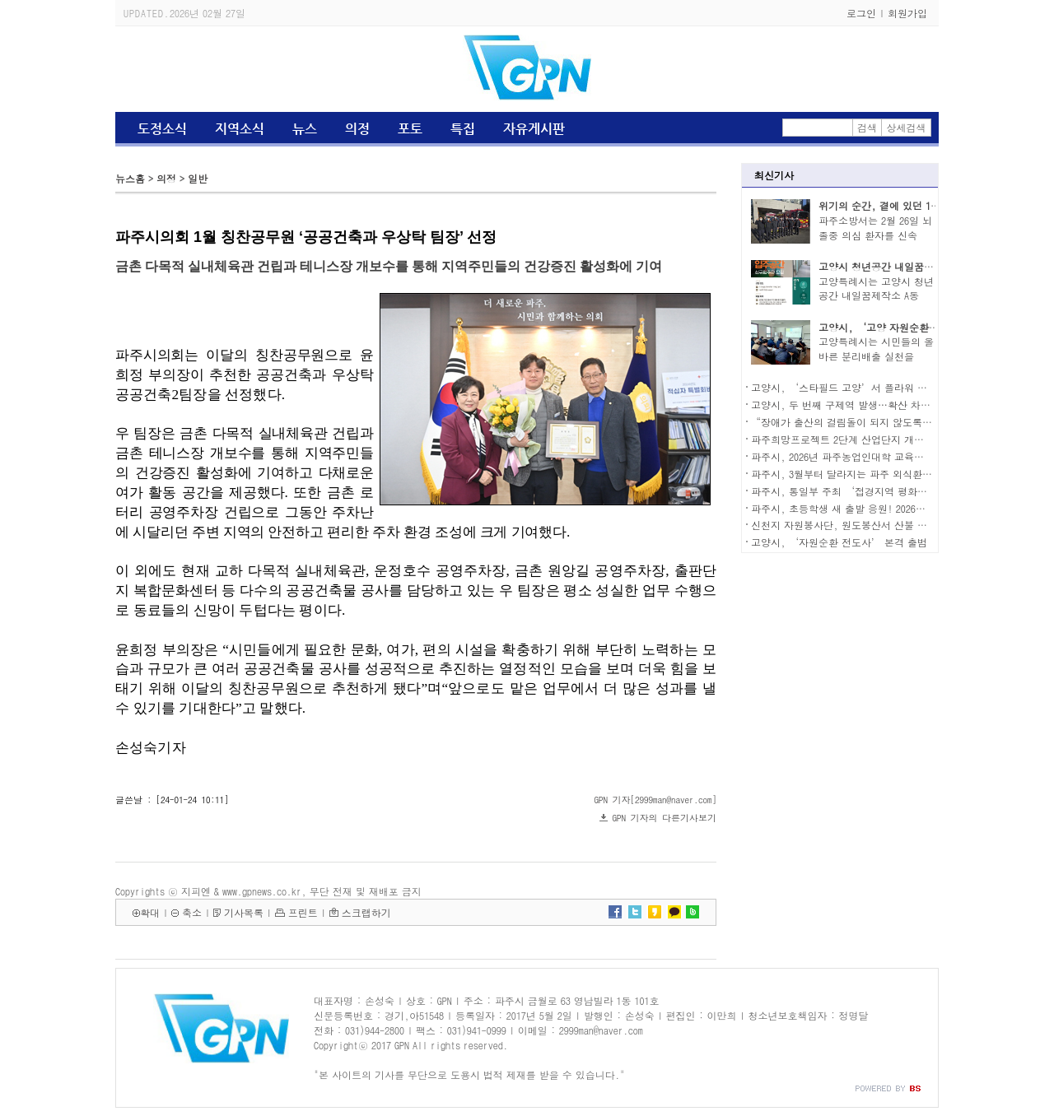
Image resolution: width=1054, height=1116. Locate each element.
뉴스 (304, 129)
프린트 (303, 912)
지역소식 (239, 129)
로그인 (861, 13)
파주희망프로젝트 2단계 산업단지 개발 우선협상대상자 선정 (885, 439)
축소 (192, 912)
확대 (150, 912)
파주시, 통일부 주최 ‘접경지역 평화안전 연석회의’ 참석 (882, 491)
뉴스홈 (130, 178)
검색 (867, 127)
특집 (462, 129)
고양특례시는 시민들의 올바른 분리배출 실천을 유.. (876, 356)
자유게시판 (534, 129)
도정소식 (162, 129)
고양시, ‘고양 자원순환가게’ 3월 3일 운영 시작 (929, 327)
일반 (198, 178)
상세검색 (906, 127)
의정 (357, 129)
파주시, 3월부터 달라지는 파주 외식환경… (846, 474)
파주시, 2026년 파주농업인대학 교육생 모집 (849, 456)
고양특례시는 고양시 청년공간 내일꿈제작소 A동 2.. (876, 296)
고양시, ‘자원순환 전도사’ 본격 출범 (839, 542)
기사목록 (244, 912)
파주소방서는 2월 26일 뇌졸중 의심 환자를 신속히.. (875, 235)
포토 (410, 129)
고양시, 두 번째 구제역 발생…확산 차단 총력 (852, 405)
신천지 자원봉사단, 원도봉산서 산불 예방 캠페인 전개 (872, 525)
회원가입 (907, 13)
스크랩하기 (366, 912)
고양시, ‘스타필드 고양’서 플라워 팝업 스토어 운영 (872, 387)
